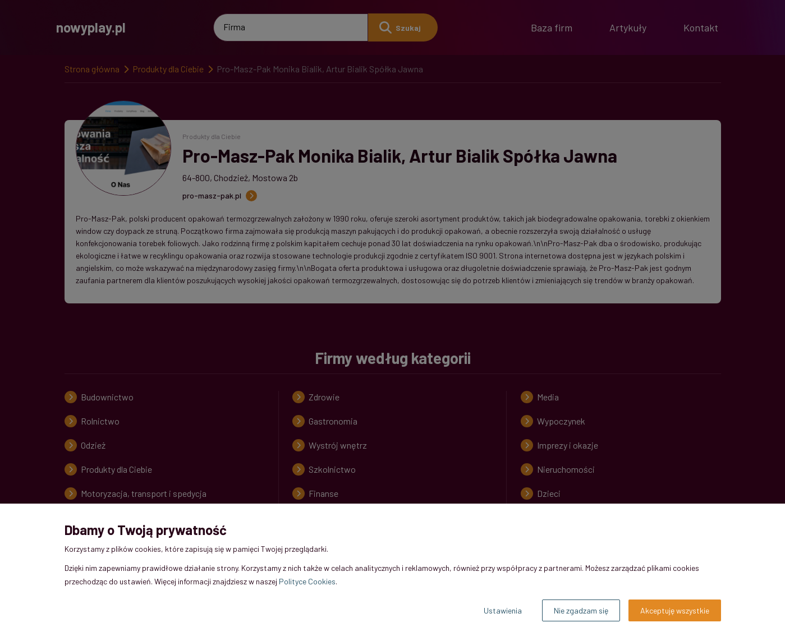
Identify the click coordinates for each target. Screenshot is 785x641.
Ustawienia (503, 610)
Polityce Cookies (307, 581)
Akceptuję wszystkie (674, 610)
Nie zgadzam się (581, 610)
